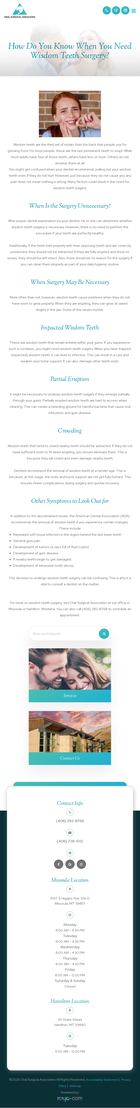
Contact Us (70, 758)
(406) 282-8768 (70, 821)
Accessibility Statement (102, 1080)
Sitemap (75, 1086)
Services (70, 696)
